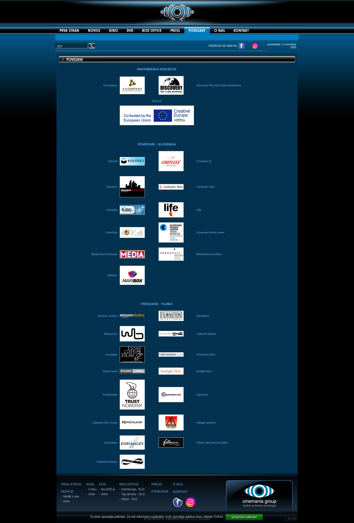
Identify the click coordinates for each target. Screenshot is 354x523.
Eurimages (110, 442)
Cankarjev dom (205, 186)
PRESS (156, 484)
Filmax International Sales (212, 442)
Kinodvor (112, 186)
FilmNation (202, 315)
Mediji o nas (71, 496)
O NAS (178, 484)
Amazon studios (107, 315)
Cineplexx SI (204, 161)
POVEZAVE (159, 491)
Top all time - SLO (133, 494)
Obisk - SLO (129, 499)
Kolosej (112, 161)
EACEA (156, 101)
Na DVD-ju (108, 489)
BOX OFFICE (129, 484)
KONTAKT (180, 491)
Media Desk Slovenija (104, 254)
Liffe (199, 209)
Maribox (112, 275)
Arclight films (204, 371)
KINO (90, 484)
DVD (102, 484)
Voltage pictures (206, 422)
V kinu (92, 489)
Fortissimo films (205, 354)
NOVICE (67, 491)
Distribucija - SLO (132, 489)
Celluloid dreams (206, 333)
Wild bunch (110, 333)
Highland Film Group (104, 422)
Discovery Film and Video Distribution (218, 85)
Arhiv (66, 501)
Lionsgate (111, 354)
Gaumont (201, 394)
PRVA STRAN (71, 484)
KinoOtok (111, 232)
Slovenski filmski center (210, 232)
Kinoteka (112, 209)
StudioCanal (110, 371)
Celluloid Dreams (107, 461)
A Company (110, 85)
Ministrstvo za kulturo (209, 254)
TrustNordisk (109, 394)
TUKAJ (218, 517)
